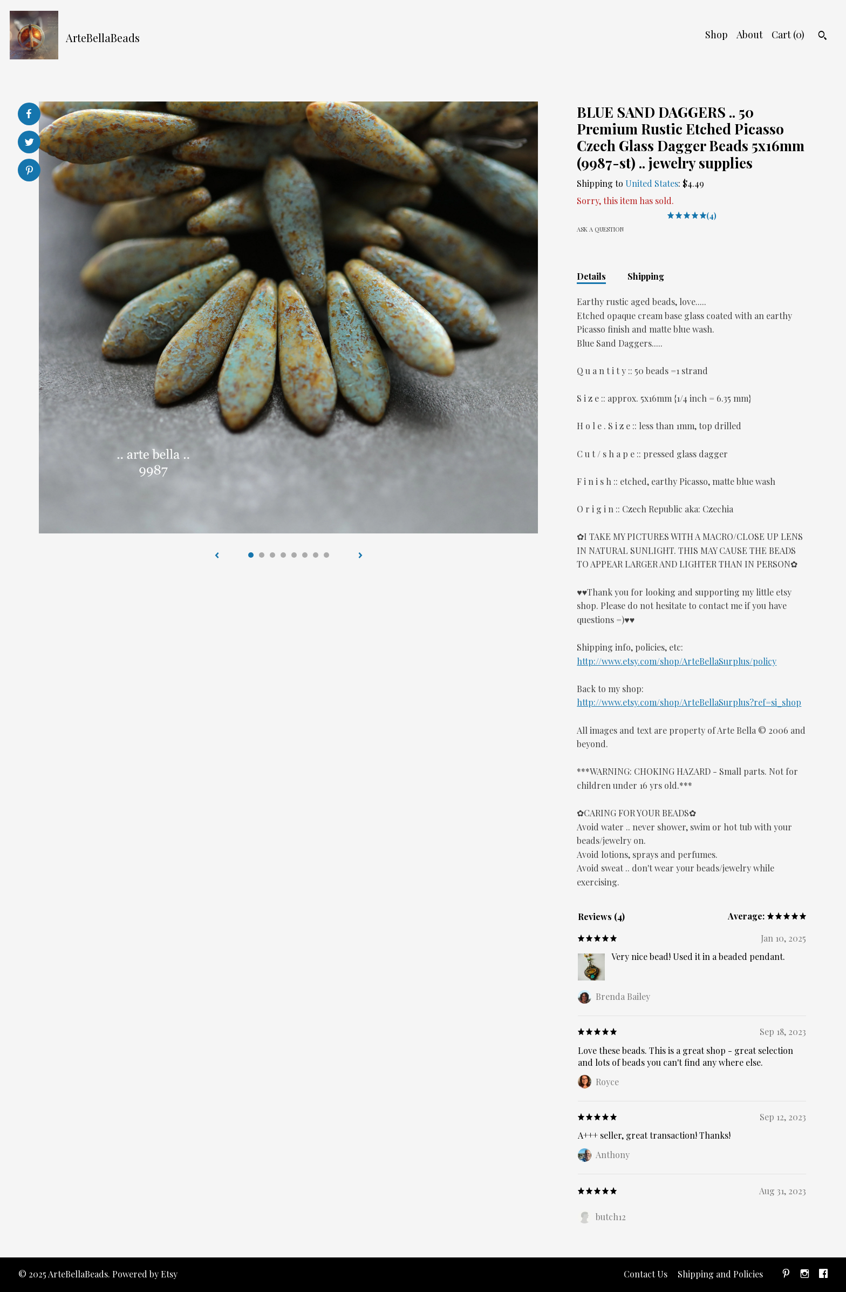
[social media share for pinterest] (29, 171)
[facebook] (823, 1274)
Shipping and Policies (720, 1274)
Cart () (788, 34)
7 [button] (315, 555)
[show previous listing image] (217, 556)
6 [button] (305, 555)
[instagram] (805, 1274)
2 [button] (261, 555)
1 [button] (251, 555)
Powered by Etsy (145, 1274)
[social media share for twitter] (29, 143)
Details (591, 276)
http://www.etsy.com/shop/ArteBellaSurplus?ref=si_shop (689, 702)
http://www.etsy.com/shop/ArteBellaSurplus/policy (676, 661)
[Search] (822, 37)
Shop (716, 34)
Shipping (645, 276)
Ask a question (600, 229)
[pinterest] (786, 1274)
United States (651, 183)
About (749, 34)
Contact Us (645, 1274)
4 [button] (283, 555)
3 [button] (272, 555)
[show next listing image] (360, 556)
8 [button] (326, 555)
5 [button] (294, 555)
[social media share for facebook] (28, 114)
